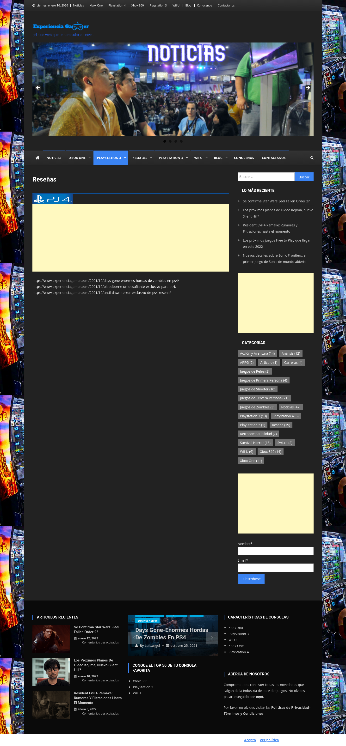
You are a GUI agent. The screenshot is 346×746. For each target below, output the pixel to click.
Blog (188, 5)
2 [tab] (170, 141)
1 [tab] (164, 141)
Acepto (250, 740)
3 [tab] (175, 141)
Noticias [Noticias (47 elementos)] (290, 407)
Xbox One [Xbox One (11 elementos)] (251, 460)
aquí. (260, 696)
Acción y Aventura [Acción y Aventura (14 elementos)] (257, 353)
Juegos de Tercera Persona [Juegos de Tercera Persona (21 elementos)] (264, 398)
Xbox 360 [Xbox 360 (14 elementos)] (270, 451)
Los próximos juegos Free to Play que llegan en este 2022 (277, 243)
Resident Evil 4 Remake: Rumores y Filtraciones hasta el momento (270, 228)
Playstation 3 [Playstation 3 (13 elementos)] (253, 416)
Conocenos (204, 5)
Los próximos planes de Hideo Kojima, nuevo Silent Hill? (278, 213)
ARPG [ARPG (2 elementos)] (246, 362)
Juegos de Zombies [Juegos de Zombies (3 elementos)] (257, 407)
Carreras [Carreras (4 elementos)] (293, 362)
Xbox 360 (137, 5)
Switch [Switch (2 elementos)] (284, 442)
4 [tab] (181, 141)
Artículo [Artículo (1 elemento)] (268, 362)
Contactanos (226, 5)
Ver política (269, 740)
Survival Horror (147, 620)
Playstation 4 (116, 5)
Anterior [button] (38, 88)
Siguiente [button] (307, 88)
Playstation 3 (158, 5)
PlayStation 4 (239, 652)
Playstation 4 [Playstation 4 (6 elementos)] (286, 416)
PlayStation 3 (143, 687)
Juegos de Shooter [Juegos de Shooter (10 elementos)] (257, 389)
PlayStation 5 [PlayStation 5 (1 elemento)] (252, 425)
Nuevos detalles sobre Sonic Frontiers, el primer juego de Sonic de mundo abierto (274, 258)
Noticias (78, 5)
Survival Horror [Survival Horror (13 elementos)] (255, 442)
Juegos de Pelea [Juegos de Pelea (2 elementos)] (254, 371)
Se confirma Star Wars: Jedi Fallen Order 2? (276, 201)
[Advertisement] (130, 238)
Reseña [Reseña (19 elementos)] (281, 425)
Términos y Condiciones (243, 713)
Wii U (176, 5)
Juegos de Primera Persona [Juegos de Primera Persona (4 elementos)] (263, 380)
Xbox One (96, 5)
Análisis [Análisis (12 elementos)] (291, 353)
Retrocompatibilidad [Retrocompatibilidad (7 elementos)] (258, 433)
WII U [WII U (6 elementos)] (246, 451)
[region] (173, 89)
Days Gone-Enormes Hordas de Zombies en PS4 (171, 634)
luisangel (152, 645)
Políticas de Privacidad (290, 707)
